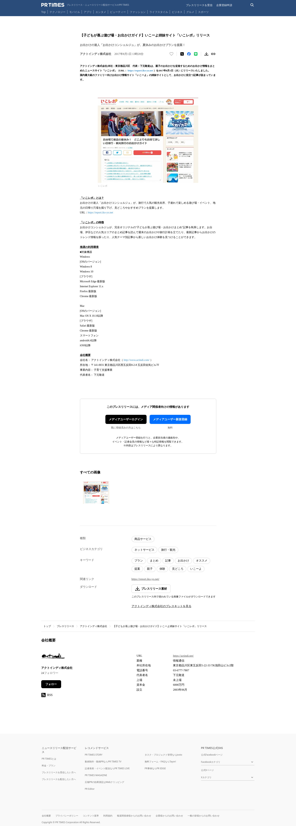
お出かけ (183, 560)
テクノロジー (58, 12)
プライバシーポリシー (66, 815)
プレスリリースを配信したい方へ (59, 779)
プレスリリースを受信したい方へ (59, 772)
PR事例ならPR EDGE (155, 768)
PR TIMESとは (49, 758)
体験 (162, 568)
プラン (138, 560)
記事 (168, 560)
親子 (150, 568)
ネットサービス (144, 549)
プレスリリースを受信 (199, 5)
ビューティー (118, 12)
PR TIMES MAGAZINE (96, 775)
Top (43, 12)
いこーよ (196, 568)
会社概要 (46, 815)
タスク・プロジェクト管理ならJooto (163, 754)
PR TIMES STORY (94, 754)
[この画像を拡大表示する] (96, 492)
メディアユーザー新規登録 (170, 419)
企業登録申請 (224, 5)
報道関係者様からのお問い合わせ (134, 815)
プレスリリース (65, 626)
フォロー (51, 684)
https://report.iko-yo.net (140, 70)
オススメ (201, 560)
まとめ (154, 560)
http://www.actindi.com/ (137, 360)
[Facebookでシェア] (189, 54)
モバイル (74, 12)
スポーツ (203, 12)
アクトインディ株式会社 (93, 626)
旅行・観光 (168, 549)
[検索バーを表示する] (252, 5)
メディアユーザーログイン (126, 419)
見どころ (177, 568)
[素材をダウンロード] (206, 54)
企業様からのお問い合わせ (169, 815)
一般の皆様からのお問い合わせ (203, 815)
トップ (47, 626)
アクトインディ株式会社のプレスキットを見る (161, 606)
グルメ (190, 12)
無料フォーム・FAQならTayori (160, 761)
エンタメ (101, 12)
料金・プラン (48, 765)
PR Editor (90, 788)
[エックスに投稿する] (182, 54)
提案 (137, 568)
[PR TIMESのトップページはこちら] (85, 5)
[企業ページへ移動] (53, 657)
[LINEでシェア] (196, 54)
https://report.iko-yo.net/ (145, 579)
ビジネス (177, 12)
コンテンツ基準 (91, 815)
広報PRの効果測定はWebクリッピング (104, 782)
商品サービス (143, 538)
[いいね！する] (171, 54)
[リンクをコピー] (213, 54)
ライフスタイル (158, 12)
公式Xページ (207, 770)
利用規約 (107, 815)
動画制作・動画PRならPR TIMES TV (103, 761)
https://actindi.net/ (183, 655)
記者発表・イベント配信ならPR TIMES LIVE (107, 768)
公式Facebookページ (212, 754)
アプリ (88, 12)
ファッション (138, 12)
